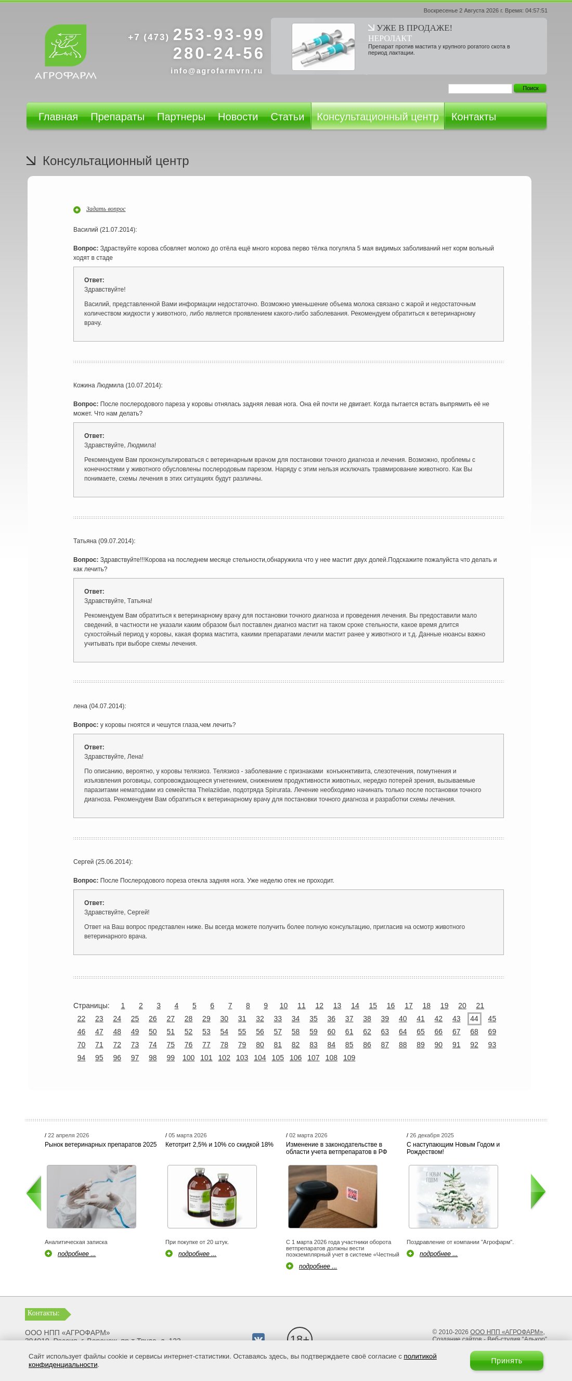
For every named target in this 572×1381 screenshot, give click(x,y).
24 (117, 1018)
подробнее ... (77, 1254)
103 (242, 1057)
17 (409, 1005)
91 (456, 1044)
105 (278, 1057)
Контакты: (44, 1313)
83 (313, 1044)
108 (331, 1057)
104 (260, 1057)
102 (224, 1057)
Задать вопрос (106, 208)
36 (332, 1018)
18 (427, 1005)
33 (278, 1018)
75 (170, 1044)
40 (403, 1018)
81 (278, 1044)
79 (242, 1044)
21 (480, 1005)
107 (313, 1057)
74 (153, 1044)
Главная (58, 116)
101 (206, 1057)
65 (421, 1031)
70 (81, 1044)
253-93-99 (196, 35)
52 (189, 1031)
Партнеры (181, 116)
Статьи (287, 116)
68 (474, 1031)
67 (456, 1031)
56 (260, 1031)
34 (296, 1018)
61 (349, 1031)
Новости (238, 116)
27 (170, 1018)
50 (153, 1031)
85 (349, 1044)
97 (135, 1057)
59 (313, 1031)
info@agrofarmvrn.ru (217, 71)
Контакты (473, 116)
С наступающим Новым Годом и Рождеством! (453, 1148)
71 (99, 1044)
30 (224, 1018)
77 (206, 1044)
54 (224, 1031)
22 (81, 1018)
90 (439, 1044)
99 (170, 1057)
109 (349, 1057)
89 (421, 1044)
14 (355, 1005)
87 (385, 1044)
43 (456, 1018)
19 (444, 1005)
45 (492, 1018)
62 (367, 1031)
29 (206, 1018)
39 (385, 1018)
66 (439, 1031)
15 (373, 1005)
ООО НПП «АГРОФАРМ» (506, 1332)
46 (81, 1031)
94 (81, 1057)
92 (474, 1044)
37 (349, 1018)
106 (296, 1057)
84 (332, 1044)
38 (367, 1018)
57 (278, 1031)
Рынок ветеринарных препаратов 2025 (101, 1144)
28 (189, 1018)
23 (99, 1018)
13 (337, 1005)
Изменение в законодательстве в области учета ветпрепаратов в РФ (336, 1148)
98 (153, 1057)
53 (206, 1031)
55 (242, 1031)
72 (117, 1044)
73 (135, 1044)
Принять (507, 1361)
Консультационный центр (378, 116)
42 (439, 1018)
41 (421, 1018)
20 (462, 1005)
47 (99, 1031)
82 (296, 1044)
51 (170, 1031)
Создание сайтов (457, 1339)
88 (403, 1044)
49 (135, 1031)
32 (260, 1018)
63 (385, 1031)
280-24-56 (219, 53)
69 (492, 1031)
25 (135, 1018)
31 (242, 1018)
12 (319, 1005)
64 (403, 1031)
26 (153, 1018)
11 (301, 1005)
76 (189, 1044)
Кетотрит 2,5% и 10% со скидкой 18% (219, 1144)
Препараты (117, 116)
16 (391, 1005)
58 (296, 1031)
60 (332, 1031)
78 (224, 1044)
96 (117, 1057)
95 (99, 1057)
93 (492, 1044)
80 (260, 1044)
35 (313, 1018)
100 (188, 1057)
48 (117, 1031)
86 (367, 1044)
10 (284, 1005)
